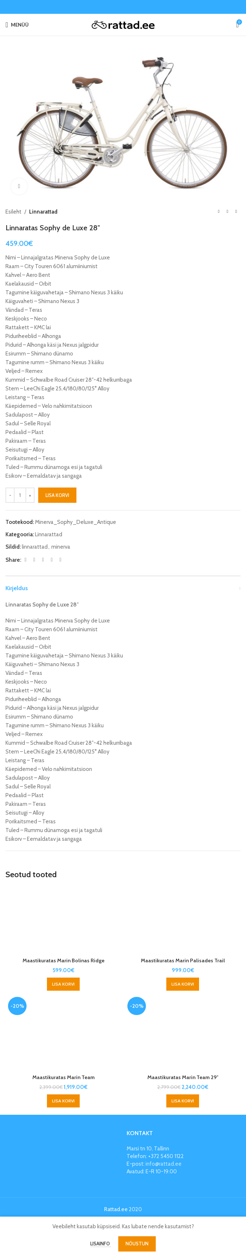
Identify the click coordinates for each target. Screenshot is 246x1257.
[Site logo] (123, 24)
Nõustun (137, 1243)
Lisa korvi (57, 495)
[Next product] (236, 211)
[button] (63, 984)
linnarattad (35, 547)
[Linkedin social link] (51, 560)
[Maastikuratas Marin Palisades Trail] (183, 920)
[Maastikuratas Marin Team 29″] (183, 1032)
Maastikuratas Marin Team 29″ (182, 1077)
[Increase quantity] (30, 495)
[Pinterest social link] (43, 560)
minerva (60, 547)
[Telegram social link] (60, 560)
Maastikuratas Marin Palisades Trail (183, 960)
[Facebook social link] (25, 560)
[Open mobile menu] (17, 24)
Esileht (13, 211)
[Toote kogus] (20, 495)
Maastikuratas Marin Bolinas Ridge (63, 960)
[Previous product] (218, 211)
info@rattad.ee (164, 1164)
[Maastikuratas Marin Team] (63, 1032)
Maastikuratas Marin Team (63, 1077)
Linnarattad (43, 211)
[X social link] (34, 560)
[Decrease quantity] (10, 495)
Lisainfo (100, 1243)
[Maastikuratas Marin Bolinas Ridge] (63, 920)
